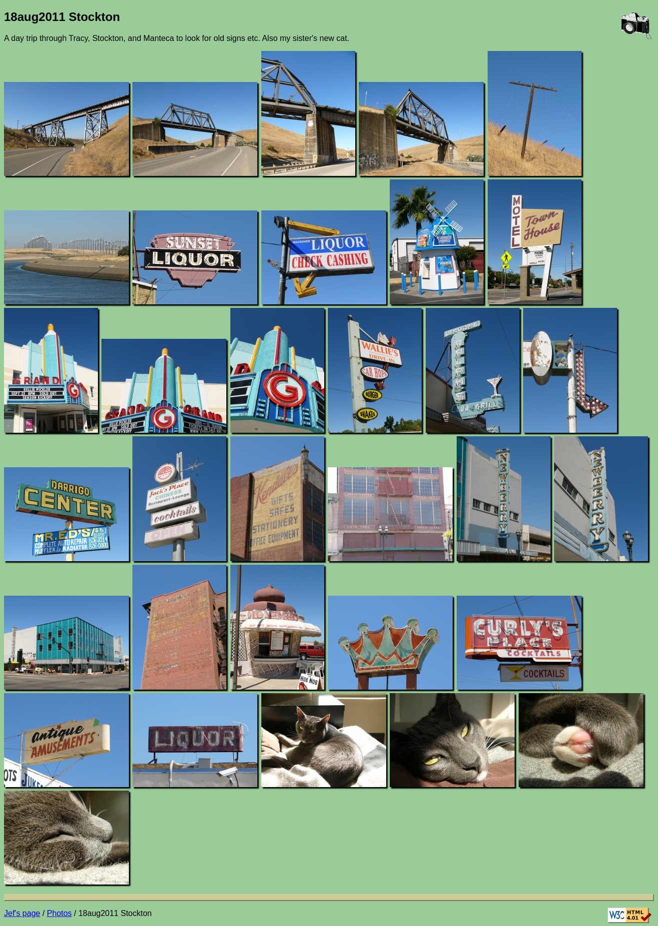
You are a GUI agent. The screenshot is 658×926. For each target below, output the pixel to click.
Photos (59, 913)
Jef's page (22, 913)
